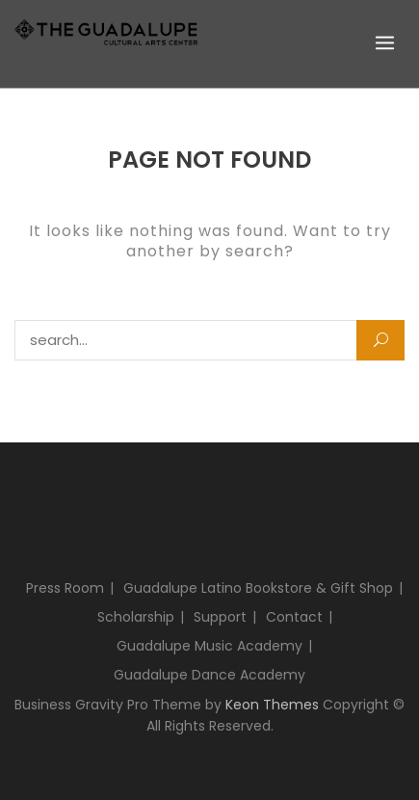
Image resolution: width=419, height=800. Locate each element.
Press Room (65, 588)
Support (220, 617)
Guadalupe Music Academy (209, 645)
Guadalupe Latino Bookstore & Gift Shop (258, 588)
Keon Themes (272, 704)
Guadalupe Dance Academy (209, 674)
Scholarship (135, 617)
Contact (294, 617)
